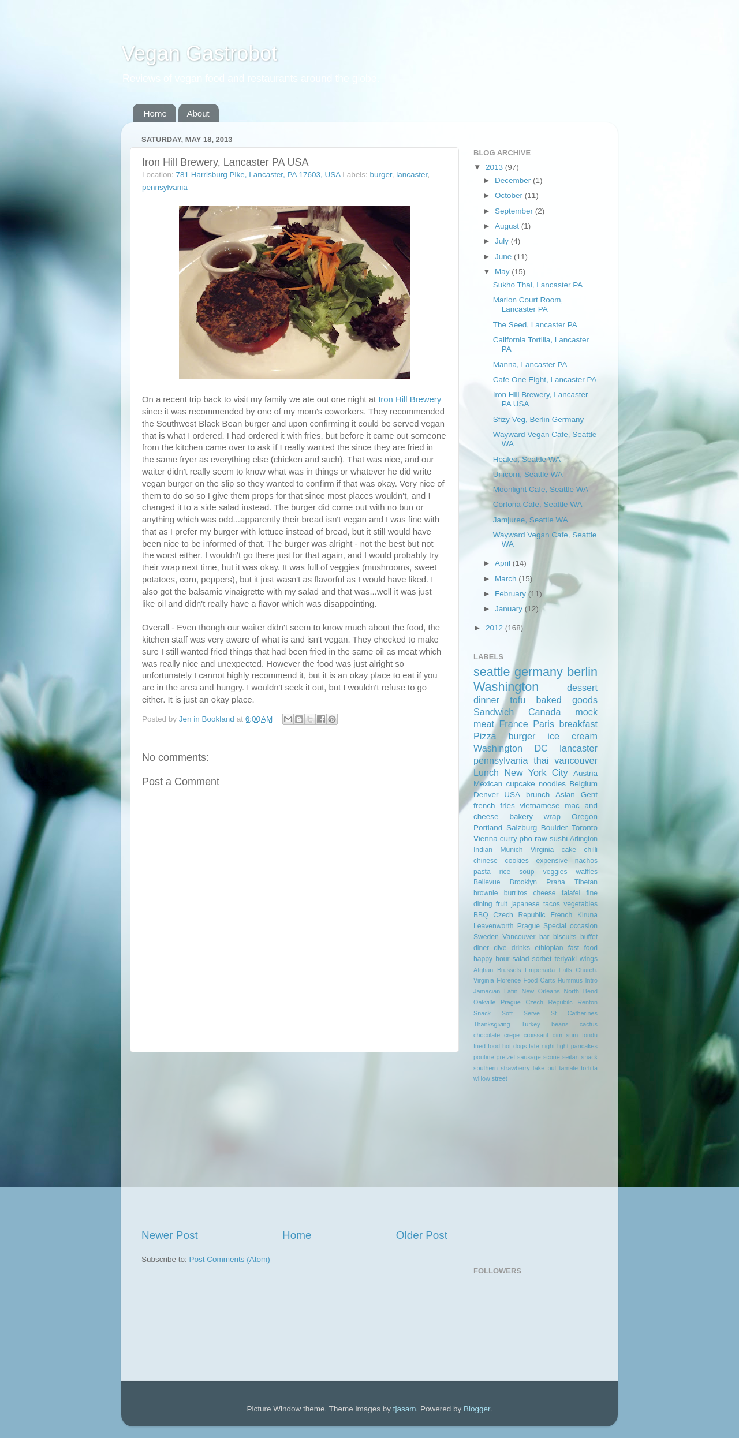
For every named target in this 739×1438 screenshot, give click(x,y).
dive (500, 948)
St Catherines (574, 1013)
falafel (571, 893)
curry (508, 838)
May (503, 271)
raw (541, 838)
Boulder (554, 827)
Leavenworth (493, 926)
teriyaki (565, 959)
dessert (582, 687)
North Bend (581, 991)
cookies (517, 861)
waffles (587, 872)
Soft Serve (521, 1013)
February (511, 593)
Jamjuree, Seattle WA (530, 520)
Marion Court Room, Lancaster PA (528, 304)
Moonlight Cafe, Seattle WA (540, 489)
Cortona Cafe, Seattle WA (538, 504)
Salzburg (521, 827)
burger (381, 174)
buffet (589, 937)
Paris (543, 724)
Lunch (486, 772)
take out (545, 1068)
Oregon (585, 816)
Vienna (485, 838)
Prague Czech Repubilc (537, 1002)
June (504, 256)
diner (481, 948)
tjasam (404, 1409)
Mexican (487, 783)
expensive (552, 861)
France (513, 724)
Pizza (485, 736)
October (510, 195)
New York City (536, 772)
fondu (590, 1035)
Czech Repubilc (519, 915)
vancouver (576, 760)
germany (538, 671)
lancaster (411, 174)
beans (559, 1024)
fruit (501, 904)
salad (521, 959)
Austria (585, 773)
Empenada (540, 969)
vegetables (580, 904)
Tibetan (586, 882)
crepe (512, 1035)
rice (505, 872)
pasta (482, 872)
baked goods (567, 699)
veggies (555, 872)
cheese (544, 893)
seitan (570, 1057)
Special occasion (570, 926)
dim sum (565, 1035)
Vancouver (518, 937)
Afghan (483, 969)
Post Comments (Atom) (229, 1259)
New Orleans (540, 991)
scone (551, 1057)
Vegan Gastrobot (199, 53)
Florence (509, 980)
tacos (551, 904)
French (561, 915)
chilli (591, 850)
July (503, 241)
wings (589, 959)
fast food (583, 948)
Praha (555, 882)
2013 (495, 167)
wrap (552, 816)
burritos (515, 893)
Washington (506, 686)
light (563, 1046)
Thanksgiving (491, 1024)
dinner (486, 699)
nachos (586, 861)
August (508, 226)
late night (542, 1046)
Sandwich (493, 712)
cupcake (520, 783)
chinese (485, 861)
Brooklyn (523, 882)
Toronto (585, 827)
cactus (589, 1024)
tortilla (589, 1068)
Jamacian (486, 991)
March (506, 578)
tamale (568, 1068)
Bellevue (487, 882)
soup (526, 872)
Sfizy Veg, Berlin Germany (538, 419)
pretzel (506, 1057)
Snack (482, 1013)
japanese (525, 904)
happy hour (491, 959)
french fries (494, 805)
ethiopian (549, 948)
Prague (528, 926)
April (504, 563)
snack (589, 1057)
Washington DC (510, 748)
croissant (536, 1035)
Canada (544, 712)
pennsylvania (165, 187)
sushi (559, 838)
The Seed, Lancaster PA (535, 324)
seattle (491, 671)
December (514, 180)
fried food (486, 1046)
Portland (487, 827)
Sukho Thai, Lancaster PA (538, 285)
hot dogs (514, 1046)
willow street (490, 1078)
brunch (538, 794)
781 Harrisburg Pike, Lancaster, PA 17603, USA (258, 174)
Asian (565, 794)
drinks (521, 948)
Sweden (486, 937)
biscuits (564, 937)
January (510, 608)
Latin (510, 991)
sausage (529, 1057)
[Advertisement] (294, 1140)
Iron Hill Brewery (409, 399)
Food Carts (539, 980)
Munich (511, 850)
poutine (483, 1057)
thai (540, 760)
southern (485, 1068)
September (515, 211)
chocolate (486, 1035)
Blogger (477, 1409)
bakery (521, 816)
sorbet (542, 959)
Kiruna (587, 915)
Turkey (530, 1024)
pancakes (584, 1046)
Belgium (583, 783)
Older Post (421, 1235)
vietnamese (539, 805)
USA (512, 794)
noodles (552, 783)
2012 (495, 627)
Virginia (542, 850)
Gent (589, 794)
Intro (591, 980)
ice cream (572, 736)
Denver (486, 794)
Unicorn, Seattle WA (528, 474)
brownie (485, 893)
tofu (517, 699)
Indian (482, 850)
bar (544, 937)
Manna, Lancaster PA (530, 364)
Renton (587, 1002)
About (198, 113)
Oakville (484, 1002)
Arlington (584, 839)
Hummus (570, 980)
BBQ (480, 915)
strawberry (515, 1068)
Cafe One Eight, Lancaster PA (545, 379)
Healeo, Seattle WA (527, 459)
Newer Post (169, 1235)
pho (526, 838)
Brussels (509, 969)
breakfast (578, 724)
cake (568, 850)
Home (155, 113)
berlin (582, 671)
